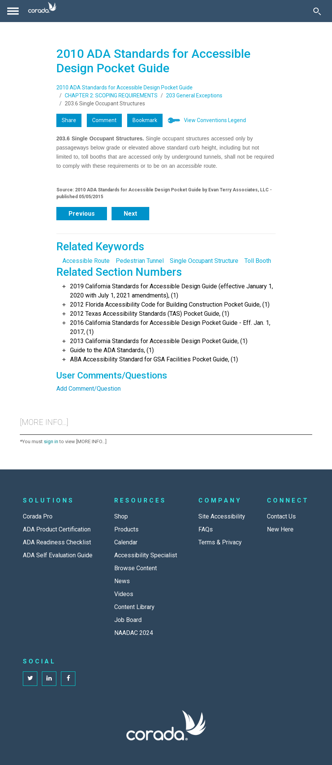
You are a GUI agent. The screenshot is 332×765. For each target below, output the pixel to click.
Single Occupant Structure (204, 260)
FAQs (205, 529)
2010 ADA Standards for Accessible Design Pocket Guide (124, 87)
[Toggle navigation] (13, 11)
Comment (104, 120)
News (122, 581)
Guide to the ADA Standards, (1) (112, 350)
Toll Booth (257, 260)
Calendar (125, 542)
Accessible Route (86, 260)
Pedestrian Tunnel (140, 260)
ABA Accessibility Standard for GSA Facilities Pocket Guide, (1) (154, 359)
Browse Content (135, 568)
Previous (82, 213)
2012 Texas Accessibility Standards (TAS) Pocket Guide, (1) (149, 313)
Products (126, 529)
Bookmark (144, 120)
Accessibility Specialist (145, 555)
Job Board (128, 619)
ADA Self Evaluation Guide (58, 555)
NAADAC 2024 (133, 632)
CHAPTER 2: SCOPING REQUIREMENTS (111, 95)
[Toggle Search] (317, 11)
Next (130, 213)
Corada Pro (38, 516)
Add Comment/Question (88, 388)
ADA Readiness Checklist (57, 542)
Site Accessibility (221, 516)
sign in (51, 441)
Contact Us (281, 516)
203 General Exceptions (194, 95)
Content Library (134, 607)
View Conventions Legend (215, 120)
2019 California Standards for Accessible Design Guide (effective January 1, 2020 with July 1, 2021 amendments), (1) (171, 291)
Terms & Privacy (220, 542)
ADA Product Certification (57, 529)
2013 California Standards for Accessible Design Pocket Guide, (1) (158, 341)
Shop (121, 516)
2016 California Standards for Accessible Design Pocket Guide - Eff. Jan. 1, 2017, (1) (170, 327)
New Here (280, 529)
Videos (123, 594)
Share (69, 120)
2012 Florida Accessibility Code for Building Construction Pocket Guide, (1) (170, 304)
